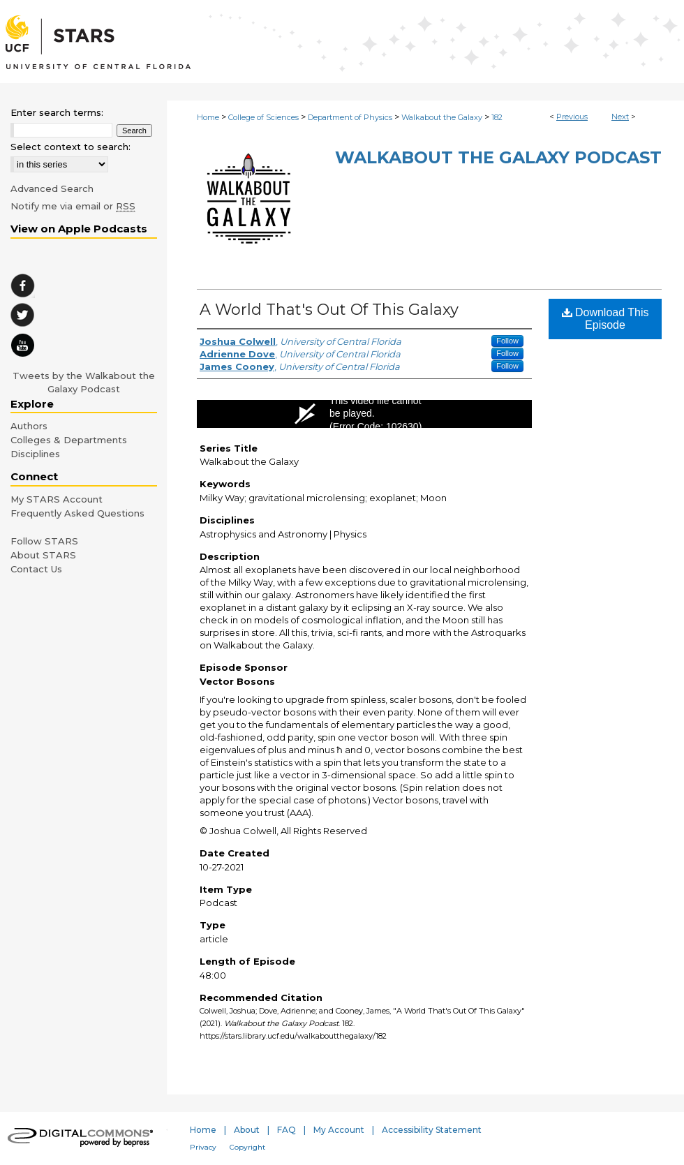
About (247, 1130)
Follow (507, 340)
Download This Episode (605, 318)
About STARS (43, 555)
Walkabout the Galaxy (441, 117)
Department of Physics (350, 117)
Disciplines (35, 453)
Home (208, 117)
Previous (572, 116)
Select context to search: (70, 146)
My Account (338, 1130)
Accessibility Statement (432, 1130)
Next (620, 116)
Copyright (247, 1147)
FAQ (286, 1130)
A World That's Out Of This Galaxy (329, 309)
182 (497, 117)
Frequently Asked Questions (77, 513)
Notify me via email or (72, 206)
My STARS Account (56, 499)
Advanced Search (52, 188)
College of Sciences (263, 117)
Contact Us (36, 568)
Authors (28, 425)
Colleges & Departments (68, 439)
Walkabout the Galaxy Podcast (498, 157)
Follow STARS (44, 541)
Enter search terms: (56, 112)
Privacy (203, 1147)
